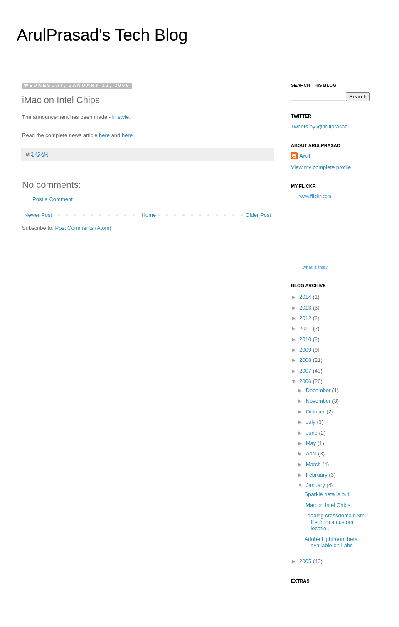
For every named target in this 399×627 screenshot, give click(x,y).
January (316, 485)
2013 (306, 308)
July (311, 422)
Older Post (258, 215)
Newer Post (38, 215)
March (314, 464)
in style (120, 117)
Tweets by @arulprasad (319, 126)
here (104, 135)
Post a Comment (52, 199)
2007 (306, 371)
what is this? (315, 267)
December (319, 390)
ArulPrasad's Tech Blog (102, 35)
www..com (315, 196)
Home (149, 215)
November (319, 401)
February (317, 475)
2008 (306, 360)
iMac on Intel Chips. (328, 505)
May (312, 443)
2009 (306, 350)
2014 (306, 297)
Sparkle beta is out (326, 494)
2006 (306, 381)
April (312, 453)
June (312, 433)
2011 (306, 328)
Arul (304, 156)
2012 (306, 318)
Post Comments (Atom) (83, 228)
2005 (306, 561)
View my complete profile (321, 167)
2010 (306, 339)
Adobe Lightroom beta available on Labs (330, 542)
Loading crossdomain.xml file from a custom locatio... (334, 521)
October (316, 411)
